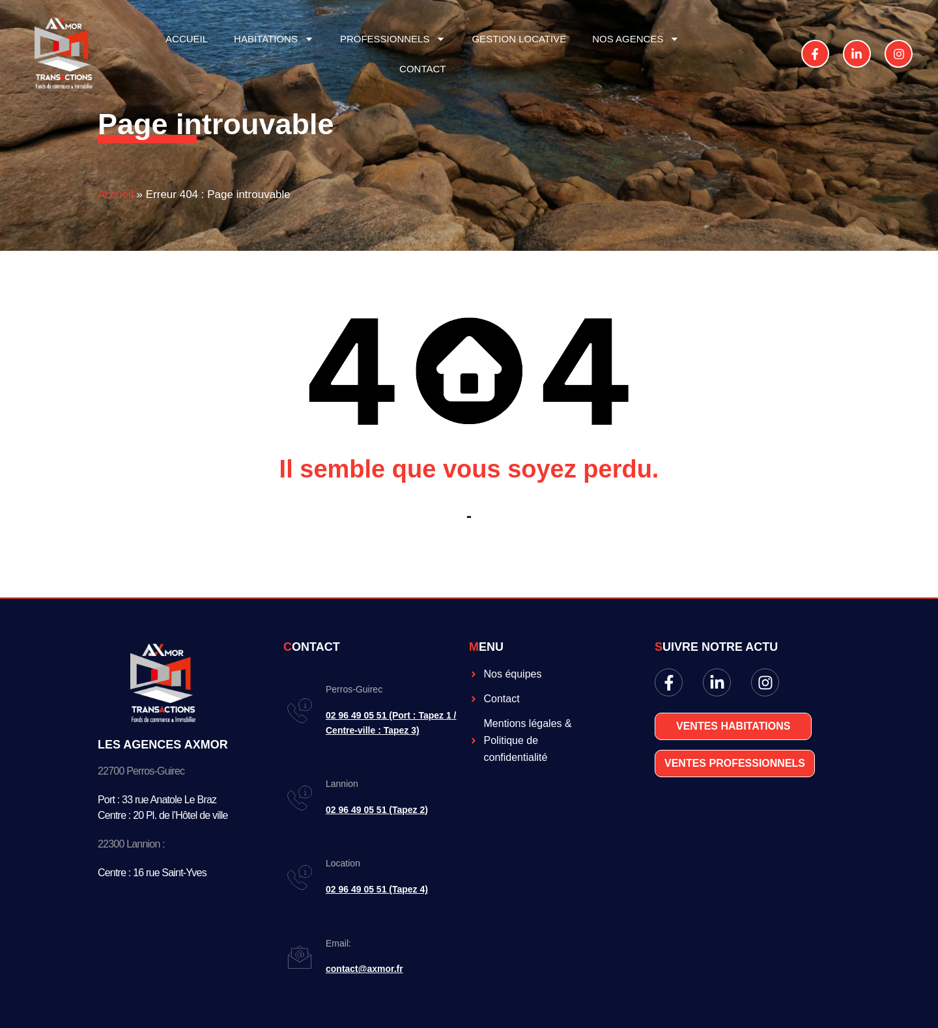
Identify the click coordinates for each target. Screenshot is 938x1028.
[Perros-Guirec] (299, 710)
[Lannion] (299, 798)
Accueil (116, 194)
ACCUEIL (186, 38)
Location (343, 863)
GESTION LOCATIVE (519, 38)
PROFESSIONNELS (393, 38)
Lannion (342, 783)
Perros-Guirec (354, 689)
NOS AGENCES (635, 38)
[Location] (299, 877)
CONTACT (422, 68)
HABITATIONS (274, 38)
